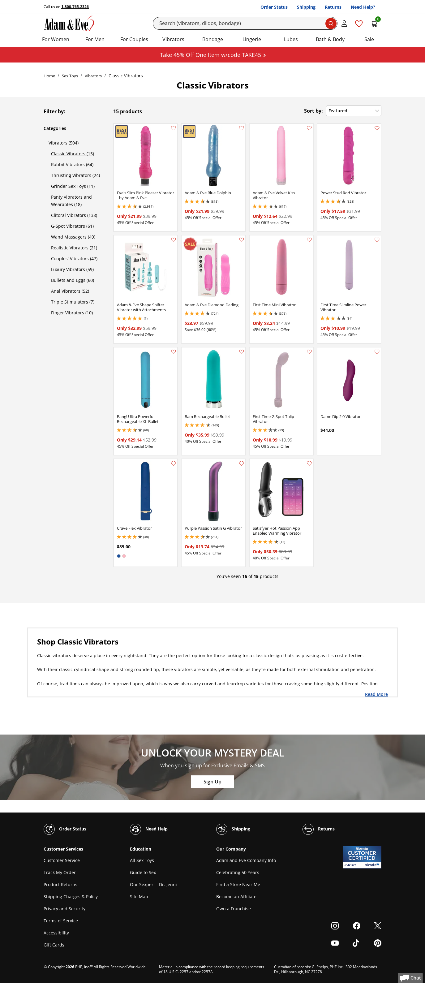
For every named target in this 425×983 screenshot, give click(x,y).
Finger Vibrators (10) (72, 313)
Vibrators (173, 39)
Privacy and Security (64, 909)
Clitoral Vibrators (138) (74, 215)
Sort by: (313, 110)
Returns (333, 7)
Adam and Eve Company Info (246, 860)
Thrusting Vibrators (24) (75, 175)
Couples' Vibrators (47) (74, 258)
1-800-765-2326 (75, 6)
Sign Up (212, 781)
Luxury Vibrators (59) (72, 269)
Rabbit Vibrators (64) (72, 164)
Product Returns (60, 884)
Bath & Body (330, 39)
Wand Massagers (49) (73, 237)
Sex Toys (70, 76)
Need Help (149, 829)
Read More (376, 694)
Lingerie (252, 39)
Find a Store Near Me (238, 884)
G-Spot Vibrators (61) (72, 226)
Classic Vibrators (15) (72, 154)
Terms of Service (61, 921)
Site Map (139, 896)
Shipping (306, 7)
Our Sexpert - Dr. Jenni (153, 884)
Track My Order (60, 872)
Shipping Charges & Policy (71, 896)
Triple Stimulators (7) (72, 302)
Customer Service (62, 860)
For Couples (134, 39)
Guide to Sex (143, 872)
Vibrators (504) (64, 143)
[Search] (245, 23)
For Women (55, 39)
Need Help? (363, 7)
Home (49, 76)
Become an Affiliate (236, 896)
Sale (369, 39)
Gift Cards (54, 945)
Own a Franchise (233, 909)
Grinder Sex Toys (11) (73, 186)
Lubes (291, 39)
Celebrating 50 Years (237, 872)
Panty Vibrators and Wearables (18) (71, 200)
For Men (95, 39)
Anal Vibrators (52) (70, 291)
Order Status (274, 7)
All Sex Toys (142, 860)
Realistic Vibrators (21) (74, 248)
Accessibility (56, 933)
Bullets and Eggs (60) (72, 280)
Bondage (212, 39)
